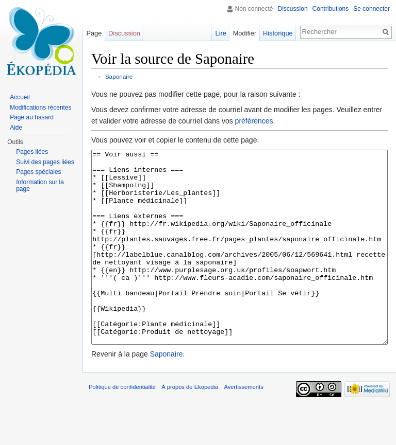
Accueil (20, 97)
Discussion (293, 8)
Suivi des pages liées (45, 162)
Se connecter (371, 8)
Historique (278, 33)
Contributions (330, 8)
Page (94, 33)
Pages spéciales (38, 171)
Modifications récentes (40, 107)
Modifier (245, 33)
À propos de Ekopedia (189, 425)
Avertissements (243, 425)
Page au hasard (32, 117)
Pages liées (32, 151)
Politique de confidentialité (122, 425)
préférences (254, 121)
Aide (16, 127)
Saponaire (119, 76)
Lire (221, 33)
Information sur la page (40, 186)
